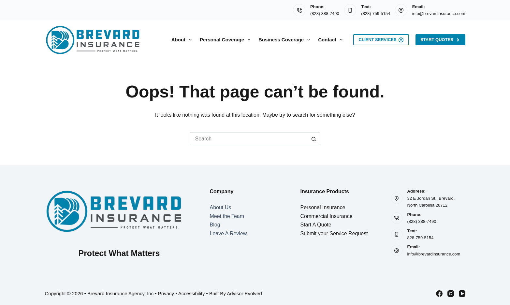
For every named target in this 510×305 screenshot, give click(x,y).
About (182, 40)
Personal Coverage (226, 40)
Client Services (381, 39)
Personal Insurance (322, 207)
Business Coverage (285, 40)
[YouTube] (462, 293)
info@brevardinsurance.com (438, 13)
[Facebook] (439, 293)
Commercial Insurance (326, 216)
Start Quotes (440, 39)
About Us (220, 207)
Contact (331, 40)
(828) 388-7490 (324, 13)
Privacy (166, 293)
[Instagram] (450, 293)
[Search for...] (248, 138)
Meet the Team (227, 216)
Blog (215, 224)
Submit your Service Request (334, 233)
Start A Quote (315, 224)
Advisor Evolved (244, 293)
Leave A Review (228, 233)
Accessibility (191, 293)
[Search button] (313, 138)
